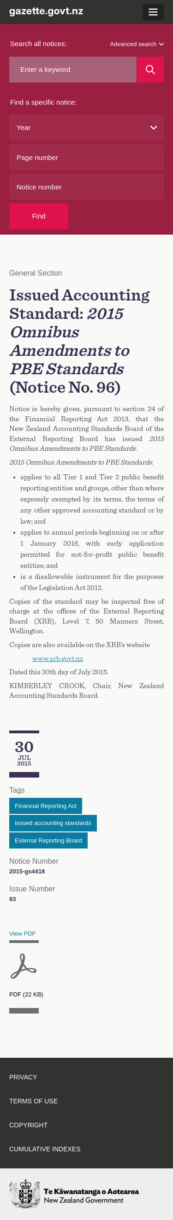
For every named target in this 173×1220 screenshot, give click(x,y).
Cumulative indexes (45, 1149)
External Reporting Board (48, 840)
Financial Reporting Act (46, 805)
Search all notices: (38, 43)
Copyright (28, 1125)
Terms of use (33, 1101)
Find (38, 216)
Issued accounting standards (53, 822)
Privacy (23, 1077)
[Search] (150, 70)
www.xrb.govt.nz (57, 658)
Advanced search (137, 44)
